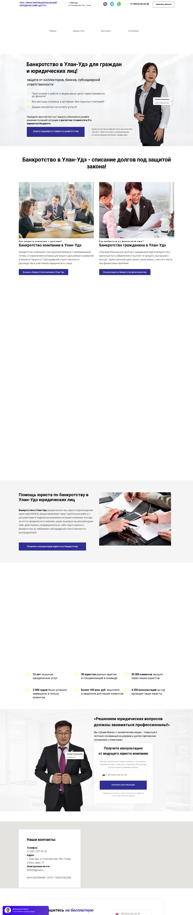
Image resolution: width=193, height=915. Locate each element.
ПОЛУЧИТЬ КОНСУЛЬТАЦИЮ (123, 785)
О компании (133, 31)
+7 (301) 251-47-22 (37, 851)
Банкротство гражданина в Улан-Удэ (132, 245)
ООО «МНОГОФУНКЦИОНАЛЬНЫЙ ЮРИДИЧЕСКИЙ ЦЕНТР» (38, 4)
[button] (52, 546)
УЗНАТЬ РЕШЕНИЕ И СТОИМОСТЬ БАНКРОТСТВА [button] (56, 131)
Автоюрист (106, 31)
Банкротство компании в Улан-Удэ (50, 245)
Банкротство (79, 31)
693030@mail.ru (35, 870)
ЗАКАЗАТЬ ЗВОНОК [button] (163, 4)
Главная (52, 31)
